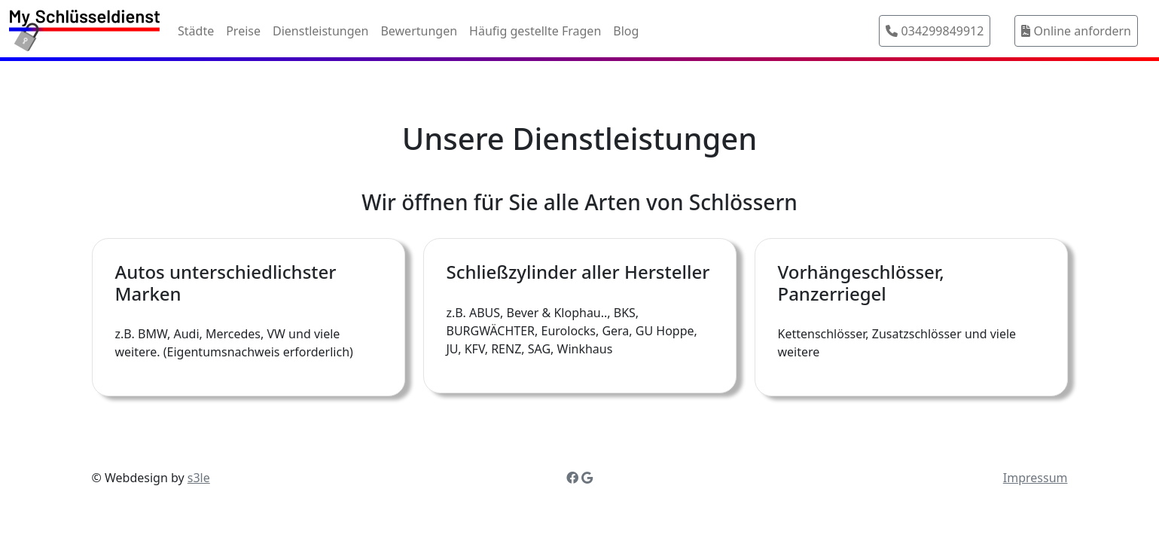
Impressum (1035, 477)
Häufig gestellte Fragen (535, 31)
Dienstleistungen (320, 31)
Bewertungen (418, 31)
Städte (196, 31)
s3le (199, 477)
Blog (626, 31)
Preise (243, 31)
